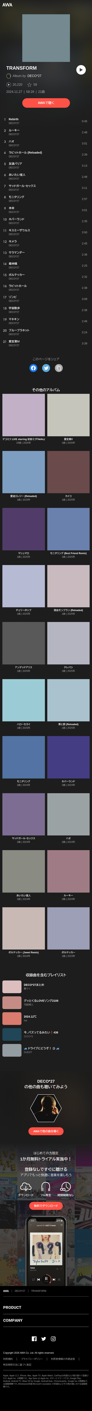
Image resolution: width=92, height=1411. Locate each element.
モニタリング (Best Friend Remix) (68, 553)
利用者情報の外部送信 (63, 1359)
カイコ (68, 496)
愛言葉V (68, 439)
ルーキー (68, 895)
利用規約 (8, 1359)
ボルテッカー (68, 952)
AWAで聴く (46, 103)
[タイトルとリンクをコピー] (59, 368)
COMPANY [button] (12, 1320)
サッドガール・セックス (23, 838)
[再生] (81, 70)
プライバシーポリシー (32, 1359)
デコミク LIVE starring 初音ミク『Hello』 (24, 439)
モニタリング (23, 781)
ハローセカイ (23, 724)
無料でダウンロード (46, 1205)
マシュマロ (23, 553)
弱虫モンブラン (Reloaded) (68, 610)
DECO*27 (34, 76)
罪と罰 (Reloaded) (68, 724)
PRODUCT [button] (12, 1307)
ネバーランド (68, 781)
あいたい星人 (23, 895)
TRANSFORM (38, 1291)
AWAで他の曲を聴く (46, 1131)
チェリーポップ (23, 610)
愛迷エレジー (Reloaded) (23, 496)
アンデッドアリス (23, 667)
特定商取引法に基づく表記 (17, 1364)
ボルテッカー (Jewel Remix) (24, 952)
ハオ (68, 838)
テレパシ (68, 667)
